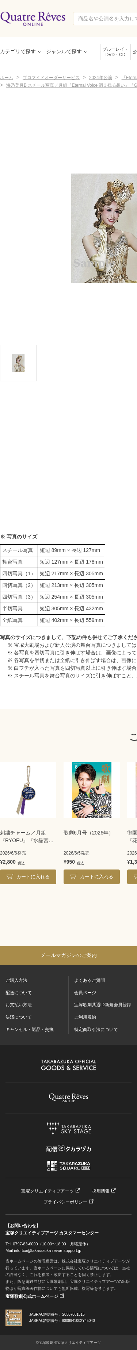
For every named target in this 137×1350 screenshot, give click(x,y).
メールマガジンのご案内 (69, 955)
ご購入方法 (16, 980)
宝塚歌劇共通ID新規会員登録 (102, 1004)
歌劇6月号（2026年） (89, 833)
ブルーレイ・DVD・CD (115, 52)
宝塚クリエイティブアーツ (47, 1191)
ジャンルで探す (64, 51)
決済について (18, 1017)
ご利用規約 (85, 1017)
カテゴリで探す (18, 51)
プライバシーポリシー (65, 1202)
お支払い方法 (18, 1004)
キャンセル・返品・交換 (29, 1029)
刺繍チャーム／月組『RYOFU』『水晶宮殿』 (24, 837)
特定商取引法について (96, 1029)
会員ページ (85, 992)
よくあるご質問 (89, 980)
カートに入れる (33, 876)
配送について (18, 992)
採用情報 (101, 1191)
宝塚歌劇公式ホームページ (31, 1296)
